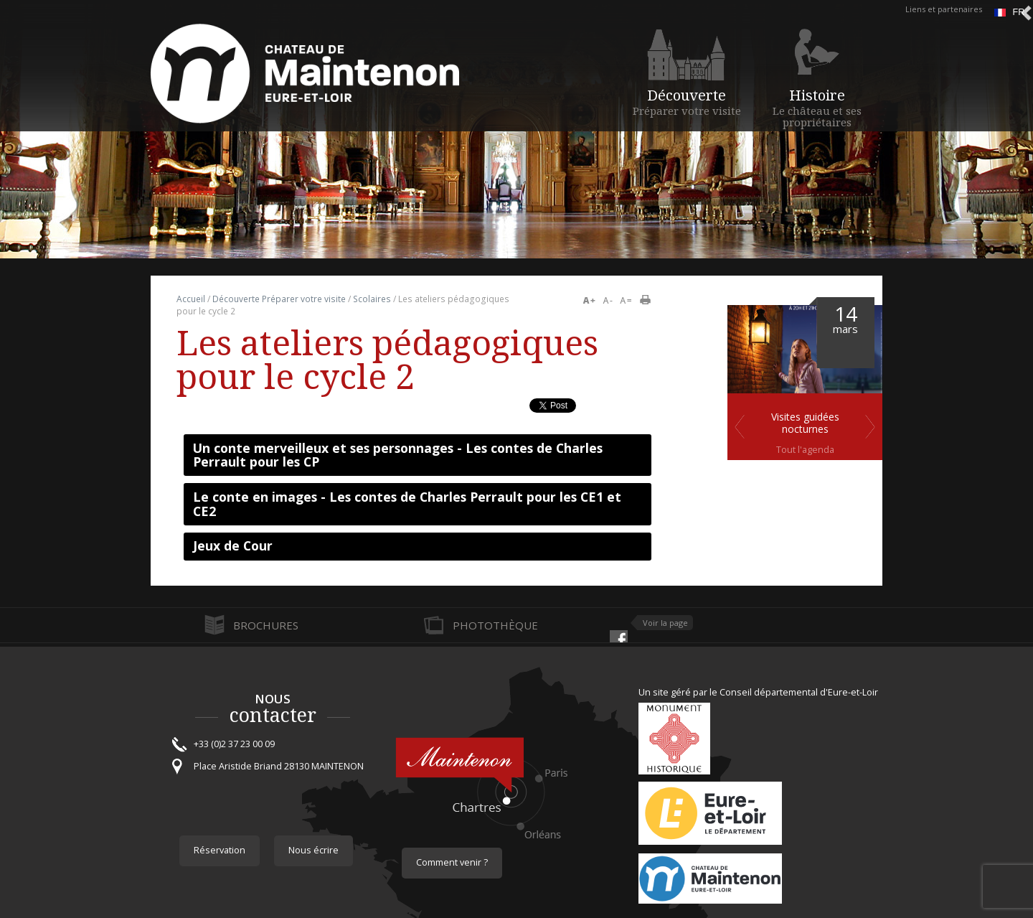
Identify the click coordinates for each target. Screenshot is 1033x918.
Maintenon (717, 882)
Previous (739, 426)
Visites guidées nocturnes (805, 423)
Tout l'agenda (805, 450)
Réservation (219, 850)
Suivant (870, 426)
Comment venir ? (452, 862)
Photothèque (495, 625)
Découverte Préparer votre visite (279, 299)
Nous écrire (313, 850)
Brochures (265, 625)
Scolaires (372, 299)
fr (1009, 12)
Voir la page (665, 622)
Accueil (190, 299)
